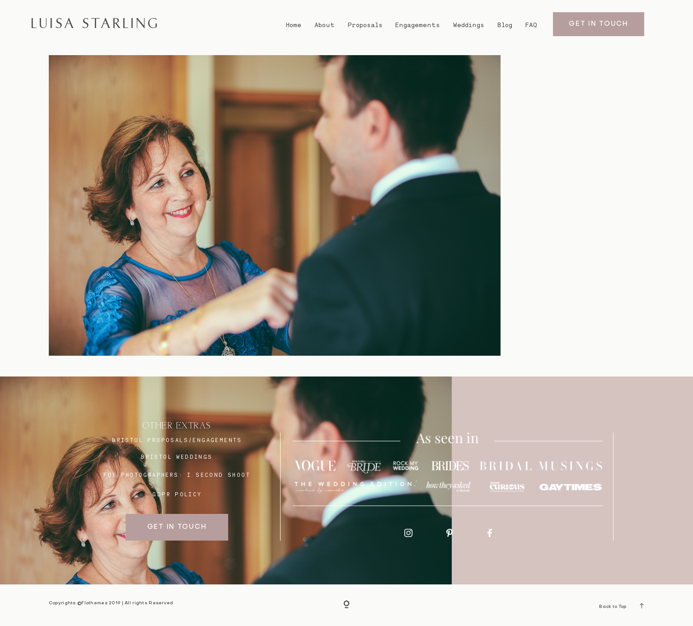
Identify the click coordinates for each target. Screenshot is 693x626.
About (324, 24)
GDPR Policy (176, 494)
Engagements (417, 24)
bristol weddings (176, 456)
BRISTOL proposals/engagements (177, 440)
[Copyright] (346, 605)
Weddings (468, 24)
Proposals (365, 24)
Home (293, 24)
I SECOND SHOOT (218, 474)
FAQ (531, 24)
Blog (504, 24)
